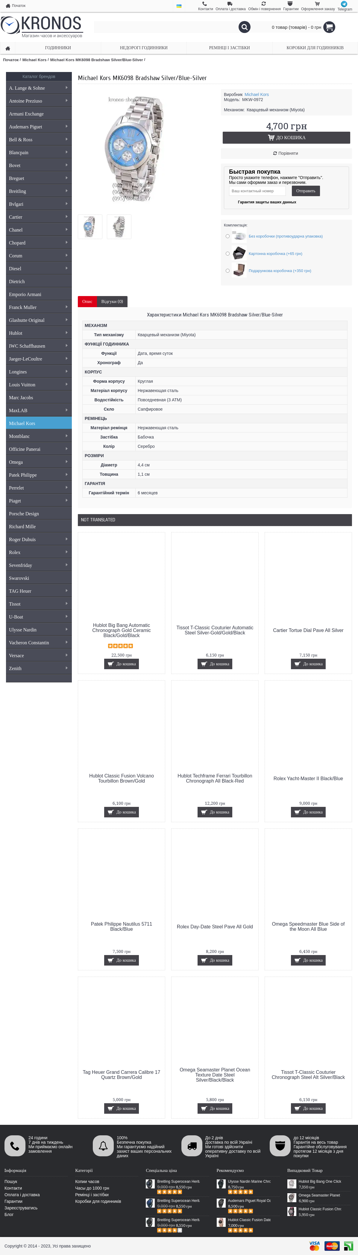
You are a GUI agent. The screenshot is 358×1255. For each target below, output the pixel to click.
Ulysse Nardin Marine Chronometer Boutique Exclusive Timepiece (249, 1181)
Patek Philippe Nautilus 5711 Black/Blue (121, 926)
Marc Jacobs (21, 397)
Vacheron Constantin (38, 642)
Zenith (38, 668)
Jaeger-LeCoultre (38, 358)
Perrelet (38, 487)
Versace (38, 655)
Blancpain (38, 152)
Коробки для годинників (98, 1201)
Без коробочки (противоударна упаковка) (286, 236)
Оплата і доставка (22, 1194)
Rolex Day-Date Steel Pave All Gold (215, 926)
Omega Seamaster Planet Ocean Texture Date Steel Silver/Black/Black (215, 1075)
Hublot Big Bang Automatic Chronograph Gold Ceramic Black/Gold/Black (121, 630)
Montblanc (38, 436)
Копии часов (87, 1181)
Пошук (10, 1181)
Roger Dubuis (38, 539)
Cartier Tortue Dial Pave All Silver (308, 630)
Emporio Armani (25, 294)
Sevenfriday (38, 565)
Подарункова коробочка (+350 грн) (280, 270)
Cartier (38, 217)
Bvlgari (38, 204)
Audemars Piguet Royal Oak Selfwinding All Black (249, 1201)
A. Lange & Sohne (38, 88)
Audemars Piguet (38, 126)
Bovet (38, 165)
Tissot (38, 604)
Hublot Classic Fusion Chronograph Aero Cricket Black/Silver (320, 1209)
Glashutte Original (38, 320)
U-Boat (38, 616)
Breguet (38, 178)
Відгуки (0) (112, 301)
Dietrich (17, 281)
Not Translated (98, 520)
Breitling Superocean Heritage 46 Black (178, 1181)
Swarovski (19, 578)
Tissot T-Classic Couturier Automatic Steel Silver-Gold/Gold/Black (215, 630)
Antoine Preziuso (38, 100)
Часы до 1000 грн (92, 1188)
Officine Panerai (38, 449)
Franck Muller (38, 307)
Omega (38, 462)
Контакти (13, 1188)
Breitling (38, 191)
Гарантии (13, 1201)
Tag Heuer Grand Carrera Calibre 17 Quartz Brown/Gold (121, 1075)
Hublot (38, 333)
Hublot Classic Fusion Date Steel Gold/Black (249, 1220)
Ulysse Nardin (38, 629)
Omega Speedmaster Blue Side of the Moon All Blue (308, 926)
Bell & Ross (38, 139)
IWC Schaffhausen (38, 346)
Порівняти (288, 153)
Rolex (38, 552)
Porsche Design (24, 513)
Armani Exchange (26, 113)
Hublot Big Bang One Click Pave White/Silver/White (320, 1181)
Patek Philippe (38, 475)
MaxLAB (38, 410)
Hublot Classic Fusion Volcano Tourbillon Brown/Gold (121, 778)
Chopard (38, 242)
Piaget (38, 500)
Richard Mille (22, 526)
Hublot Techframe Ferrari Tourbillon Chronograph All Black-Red (215, 778)
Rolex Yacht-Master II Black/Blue (308, 778)
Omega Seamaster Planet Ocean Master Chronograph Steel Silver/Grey (320, 1195)
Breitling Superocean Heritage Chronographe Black (178, 1220)
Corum (38, 255)
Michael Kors (22, 423)
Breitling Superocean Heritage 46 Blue (178, 1201)
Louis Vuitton (38, 384)
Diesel (38, 268)
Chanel (38, 229)
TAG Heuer (38, 591)
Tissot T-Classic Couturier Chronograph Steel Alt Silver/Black (308, 1075)
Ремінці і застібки (92, 1194)
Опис (87, 301)
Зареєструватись (20, 1208)
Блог (8, 1214)
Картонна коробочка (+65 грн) (275, 253)
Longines (38, 371)
